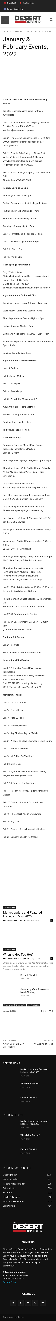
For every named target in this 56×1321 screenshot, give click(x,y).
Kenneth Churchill (28, 975)
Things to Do (20, 1005)
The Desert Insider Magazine (16, 920)
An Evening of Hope (43, 1044)
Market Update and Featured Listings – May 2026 (22, 914)
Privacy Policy (9, 1281)
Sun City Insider (33, 1005)
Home (5, 31)
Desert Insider (16, 31)
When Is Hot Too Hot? (18, 954)
